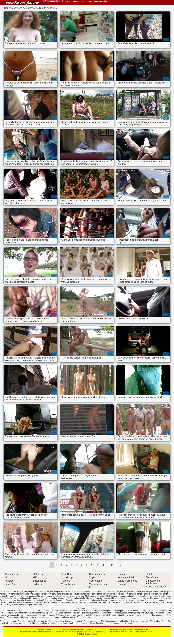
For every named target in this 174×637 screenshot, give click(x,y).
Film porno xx (81, 623)
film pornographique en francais (114, 600)
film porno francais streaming (98, 598)
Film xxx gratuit (6, 613)
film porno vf (50, 600)
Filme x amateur (158, 615)
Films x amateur (99, 615)
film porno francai (44, 596)
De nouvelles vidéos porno (73, 1)
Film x (163, 621)
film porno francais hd (76, 598)
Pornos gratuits (40, 621)
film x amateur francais (48, 602)
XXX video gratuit (114, 615)
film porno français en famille (123, 596)
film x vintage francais (146, 602)
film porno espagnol (28, 596)
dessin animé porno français (11, 592)
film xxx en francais (164, 602)
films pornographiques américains (28, 604)
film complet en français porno (36, 592)
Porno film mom (143, 615)
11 (103, 565)
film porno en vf (12, 596)
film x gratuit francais (127, 602)
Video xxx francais (42, 617)
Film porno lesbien (56, 621)
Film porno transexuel (82, 613)
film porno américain (56, 594)
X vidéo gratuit (66, 611)
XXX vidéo (150, 611)
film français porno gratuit (130, 592)
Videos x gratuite (69, 617)
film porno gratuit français (160, 598)
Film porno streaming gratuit (114, 611)
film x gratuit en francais (108, 602)
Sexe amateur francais (112, 613)
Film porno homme (91, 621)
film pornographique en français (87, 600)
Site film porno (35, 623)
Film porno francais (40, 613)
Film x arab (96, 613)
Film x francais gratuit (109, 621)
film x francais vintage (88, 602)
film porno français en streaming (149, 596)
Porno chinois (129, 615)
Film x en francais (25, 621)
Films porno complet (66, 623)
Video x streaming (111, 623)
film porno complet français (94, 594)
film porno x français (64, 600)
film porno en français (116, 594)
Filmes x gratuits (65, 613)
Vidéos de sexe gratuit (82, 611)
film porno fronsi (118, 598)
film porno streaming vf (34, 600)
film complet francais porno (61, 592)
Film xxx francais (22, 3)
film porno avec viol (74, 594)
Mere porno (97, 611)
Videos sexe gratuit (29, 615)
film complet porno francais (85, 592)
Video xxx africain (28, 611)
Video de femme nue (156, 613)
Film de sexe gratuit (8, 621)
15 (112, 565)
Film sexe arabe (83, 617)
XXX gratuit (54, 611)
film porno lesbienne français (12, 600)
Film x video (155, 621)
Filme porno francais (139, 621)
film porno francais (60, 596)
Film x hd (53, 613)
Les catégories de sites (97, 1)
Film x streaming (49, 623)
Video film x (125, 621)
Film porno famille (163, 611)
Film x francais (128, 613)
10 (97, 565)
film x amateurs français (68, 602)
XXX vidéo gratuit (63, 615)
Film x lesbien (126, 623)
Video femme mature (136, 611)
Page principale (51, 1)
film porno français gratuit (56, 598)
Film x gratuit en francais (10, 611)
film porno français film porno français (28, 598)
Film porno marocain (22, 613)
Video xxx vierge (27, 617)
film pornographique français (139, 600)
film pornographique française (25, 602)
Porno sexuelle (13, 615)
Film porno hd (141, 613)
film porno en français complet (138, 594)
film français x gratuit (150, 592)
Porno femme (42, 611)
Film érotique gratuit (73, 621)
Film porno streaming (18, 623)
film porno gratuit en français (137, 598)
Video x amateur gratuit (81, 615)
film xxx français (6, 604)
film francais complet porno (108, 592)
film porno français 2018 (79, 596)
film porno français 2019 (100, 596)
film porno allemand (16, 594)
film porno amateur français (36, 594)
